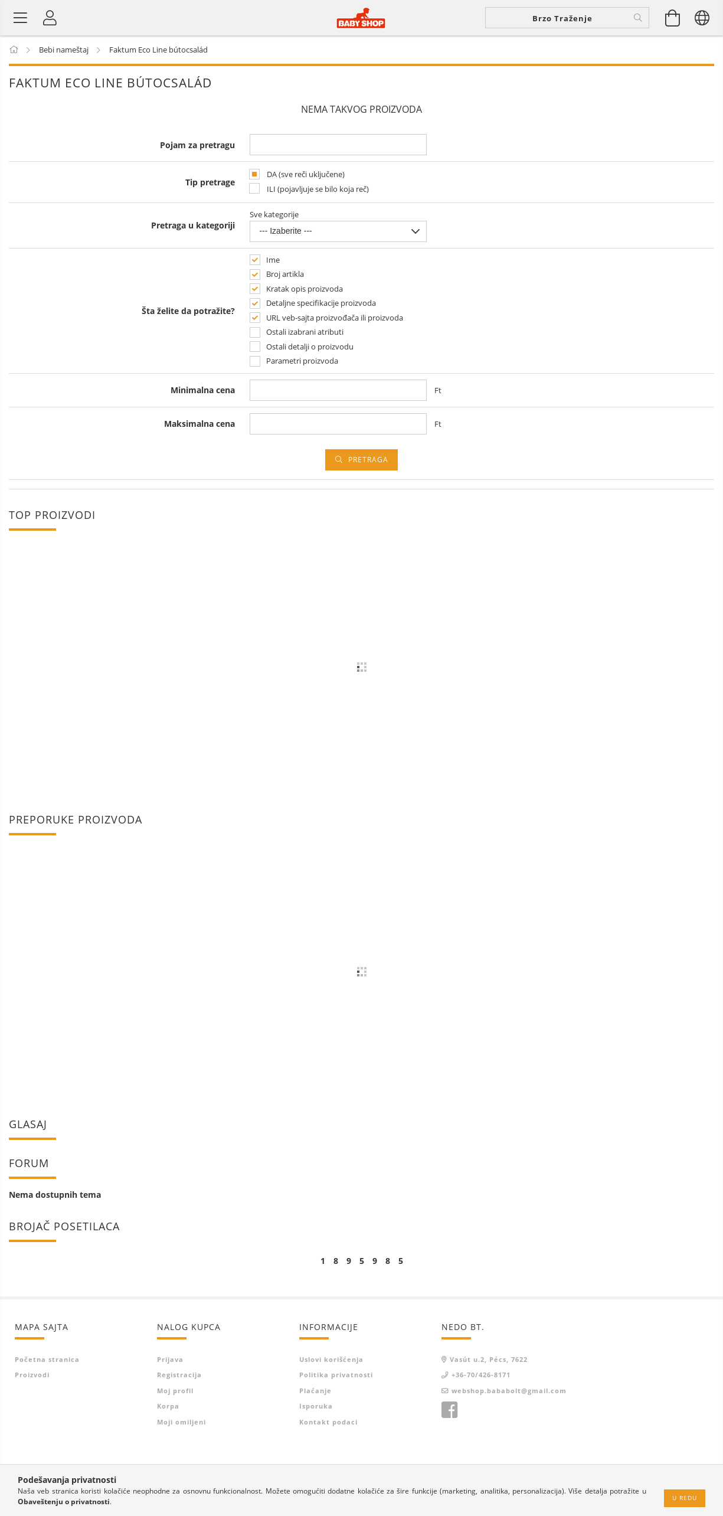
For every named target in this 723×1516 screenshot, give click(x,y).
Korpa (168, 1405)
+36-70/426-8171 (481, 1374)
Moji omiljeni (181, 1421)
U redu (684, 1498)
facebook (449, 1410)
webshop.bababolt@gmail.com (509, 1390)
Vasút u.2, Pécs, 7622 (489, 1358)
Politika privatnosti (336, 1374)
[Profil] (50, 17)
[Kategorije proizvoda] (20, 17)
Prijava (170, 1358)
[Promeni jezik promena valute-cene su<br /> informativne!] (702, 17)
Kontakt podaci (328, 1421)
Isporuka (316, 1405)
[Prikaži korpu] (673, 17)
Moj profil (175, 1390)
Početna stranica (47, 1358)
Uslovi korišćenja (331, 1358)
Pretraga (368, 459)
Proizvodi (32, 1374)
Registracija (179, 1374)
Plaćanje (315, 1390)
